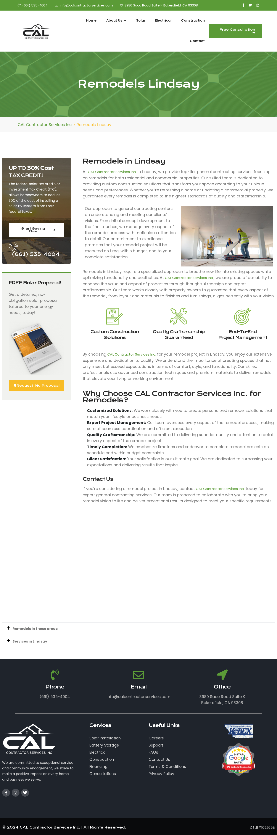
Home (91, 20)
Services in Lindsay (30, 641)
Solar (140, 20)
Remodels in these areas (35, 628)
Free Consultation (237, 31)
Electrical (163, 20)
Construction (193, 20)
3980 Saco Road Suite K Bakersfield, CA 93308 (159, 5)
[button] (138, 628)
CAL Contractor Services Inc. (112, 171)
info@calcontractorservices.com (84, 5)
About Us (116, 20)
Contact (197, 40)
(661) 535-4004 (32, 5)
